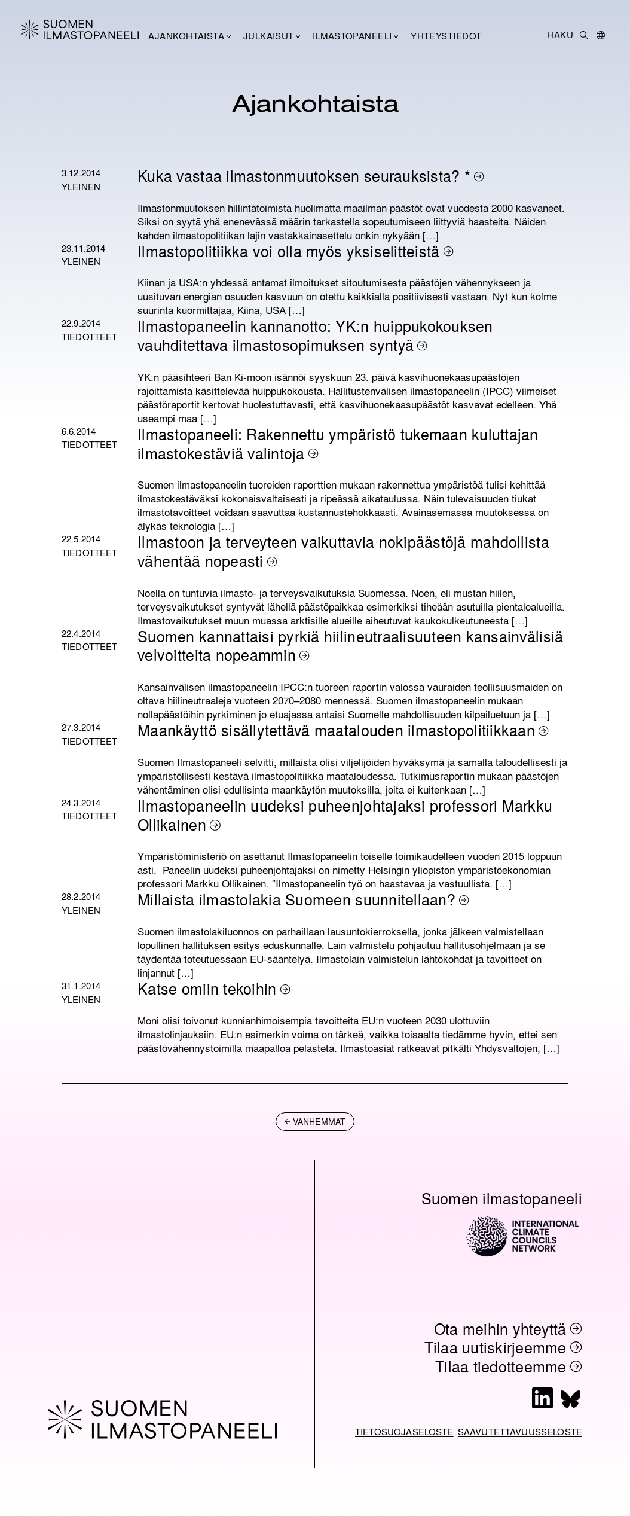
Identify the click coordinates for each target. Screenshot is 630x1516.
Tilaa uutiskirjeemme (495, 1347)
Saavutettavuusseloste (520, 1431)
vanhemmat (319, 1121)
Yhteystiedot (446, 35)
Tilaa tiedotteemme (501, 1366)
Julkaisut (268, 35)
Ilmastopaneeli (352, 35)
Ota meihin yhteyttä (500, 1328)
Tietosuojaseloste (404, 1431)
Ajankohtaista (186, 35)
